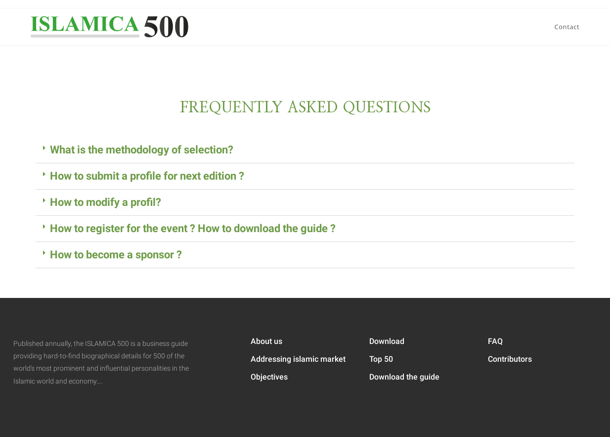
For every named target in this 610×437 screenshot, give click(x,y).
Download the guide (404, 377)
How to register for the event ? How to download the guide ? (193, 228)
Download (386, 341)
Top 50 (381, 359)
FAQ (495, 341)
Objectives (269, 377)
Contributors (510, 359)
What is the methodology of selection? (141, 150)
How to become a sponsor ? (116, 254)
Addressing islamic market (298, 359)
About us (266, 341)
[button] (305, 150)
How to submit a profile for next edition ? (147, 176)
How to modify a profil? (105, 202)
